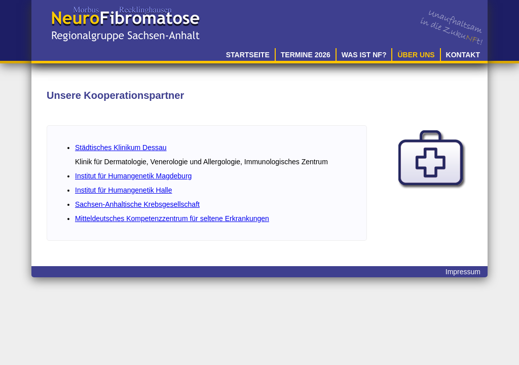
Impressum (463, 272)
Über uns (415, 55)
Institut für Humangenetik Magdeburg (133, 176)
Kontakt (463, 55)
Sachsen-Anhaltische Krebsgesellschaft (137, 204)
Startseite (248, 55)
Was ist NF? (364, 55)
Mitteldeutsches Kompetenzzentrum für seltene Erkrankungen (172, 218)
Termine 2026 (305, 55)
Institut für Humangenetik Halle (123, 190)
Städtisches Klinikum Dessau (121, 147)
